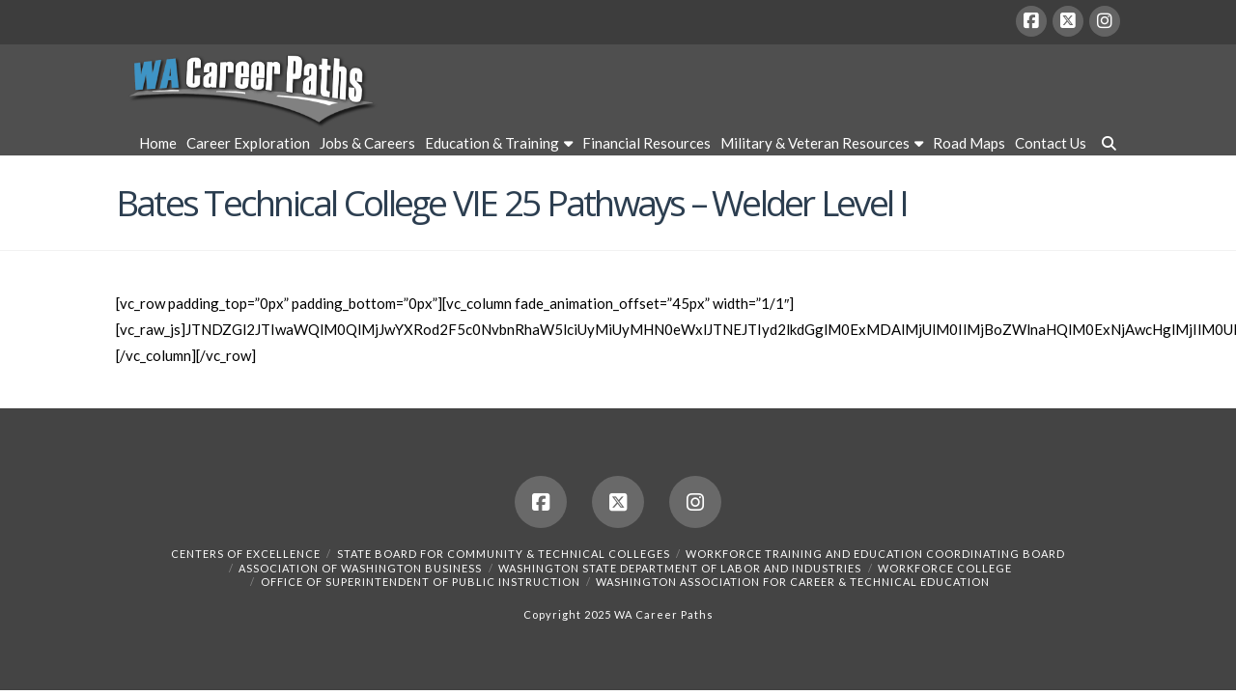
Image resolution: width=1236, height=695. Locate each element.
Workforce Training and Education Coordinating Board (875, 553)
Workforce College (945, 568)
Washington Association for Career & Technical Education (793, 581)
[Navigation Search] (1105, 145)
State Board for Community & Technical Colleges (503, 553)
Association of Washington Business (360, 568)
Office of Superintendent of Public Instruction (420, 581)
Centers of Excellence (246, 553)
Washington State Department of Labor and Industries (679, 568)
